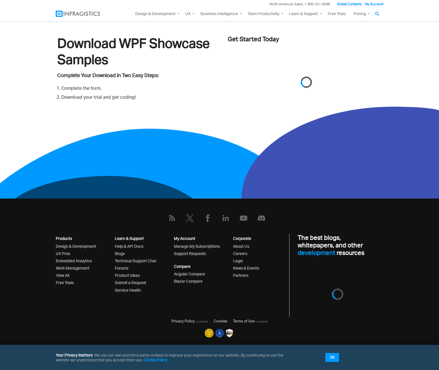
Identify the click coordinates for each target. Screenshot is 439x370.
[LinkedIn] (225, 218)
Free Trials (337, 13)
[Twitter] (189, 218)
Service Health (128, 290)
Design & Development (76, 246)
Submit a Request (130, 282)
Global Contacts (349, 4)
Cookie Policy (155, 359)
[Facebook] (207, 218)
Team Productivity (263, 13)
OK (332, 357)
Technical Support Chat (135, 260)
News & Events (246, 268)
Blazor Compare (188, 281)
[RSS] (172, 218)
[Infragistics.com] (84, 14)
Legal (238, 260)
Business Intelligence (219, 13)
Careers (240, 253)
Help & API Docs (129, 246)
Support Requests (190, 253)
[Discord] (261, 218)
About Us (241, 246)
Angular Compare (189, 274)
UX (188, 13)
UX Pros (63, 253)
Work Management (72, 268)
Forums (121, 268)
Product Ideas (127, 275)
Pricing (360, 13)
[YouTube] (243, 218)
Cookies (220, 321)
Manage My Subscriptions (197, 246)
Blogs (120, 253)
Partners (240, 275)
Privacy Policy (183, 321)
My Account (374, 4)
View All (62, 275)
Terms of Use (243, 321)
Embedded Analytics (74, 260)
